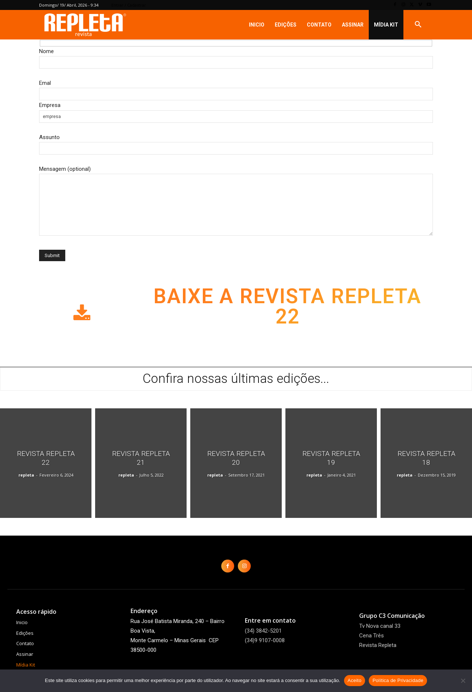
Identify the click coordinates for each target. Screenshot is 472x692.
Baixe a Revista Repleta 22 (287, 307)
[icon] (82, 318)
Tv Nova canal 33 (379, 626)
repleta (26, 475)
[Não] (462, 680)
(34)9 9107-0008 (265, 640)
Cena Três (371, 635)
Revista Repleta (377, 645)
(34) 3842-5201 (263, 630)
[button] (418, 24)
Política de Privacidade (397, 680)
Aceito (355, 680)
